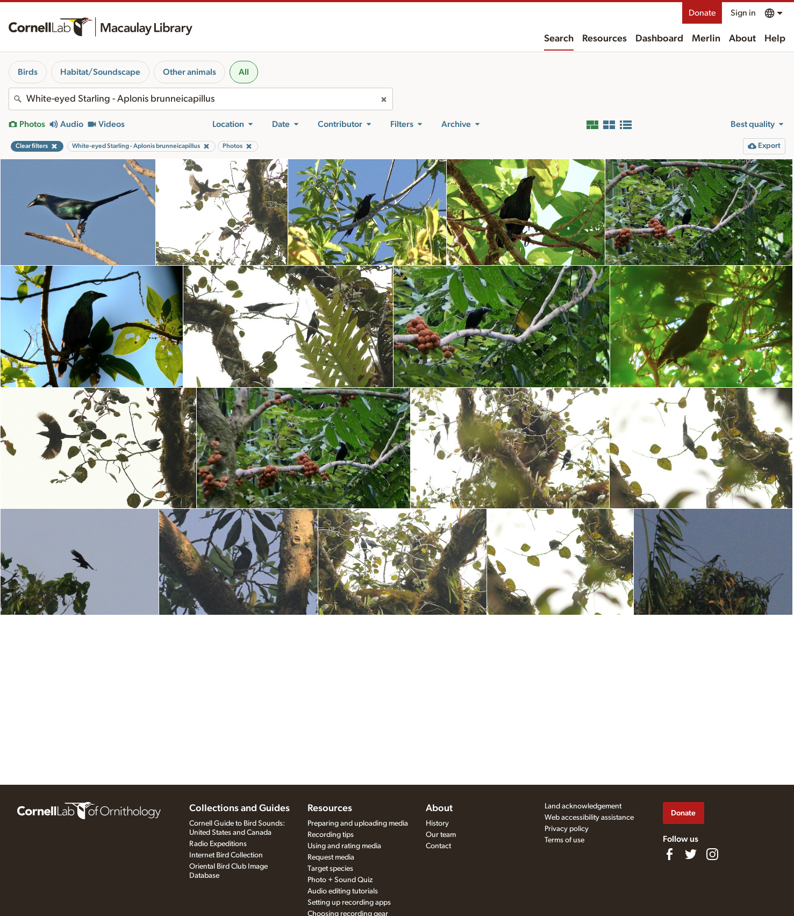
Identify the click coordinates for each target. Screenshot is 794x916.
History (437, 823)
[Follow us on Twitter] (690, 854)
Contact (438, 846)
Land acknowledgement (583, 806)
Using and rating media (344, 846)
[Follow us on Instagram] (712, 854)
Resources (604, 39)
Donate (702, 13)
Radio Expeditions (218, 844)
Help (774, 39)
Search (559, 39)
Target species (330, 868)
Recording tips (330, 835)
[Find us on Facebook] (669, 854)
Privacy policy (567, 829)
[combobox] (200, 99)
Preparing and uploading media (357, 823)
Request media (330, 857)
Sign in (743, 13)
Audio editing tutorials (342, 891)
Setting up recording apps (349, 902)
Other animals (189, 72)
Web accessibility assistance (589, 817)
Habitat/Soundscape (100, 72)
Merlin (706, 39)
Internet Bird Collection (226, 855)
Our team (441, 835)
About (742, 39)
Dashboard (659, 39)
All (244, 72)
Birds (28, 72)
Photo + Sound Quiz (340, 880)
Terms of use (564, 840)
